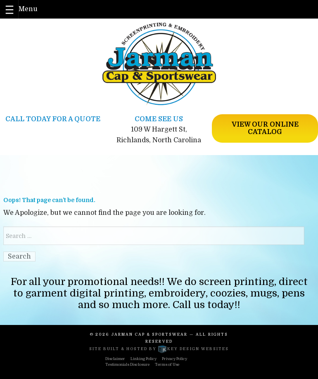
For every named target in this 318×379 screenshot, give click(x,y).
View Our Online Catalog (265, 128)
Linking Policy (144, 359)
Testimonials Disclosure (127, 365)
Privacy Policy (174, 359)
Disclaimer (115, 359)
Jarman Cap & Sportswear (150, 334)
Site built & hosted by (159, 349)
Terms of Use (167, 365)
